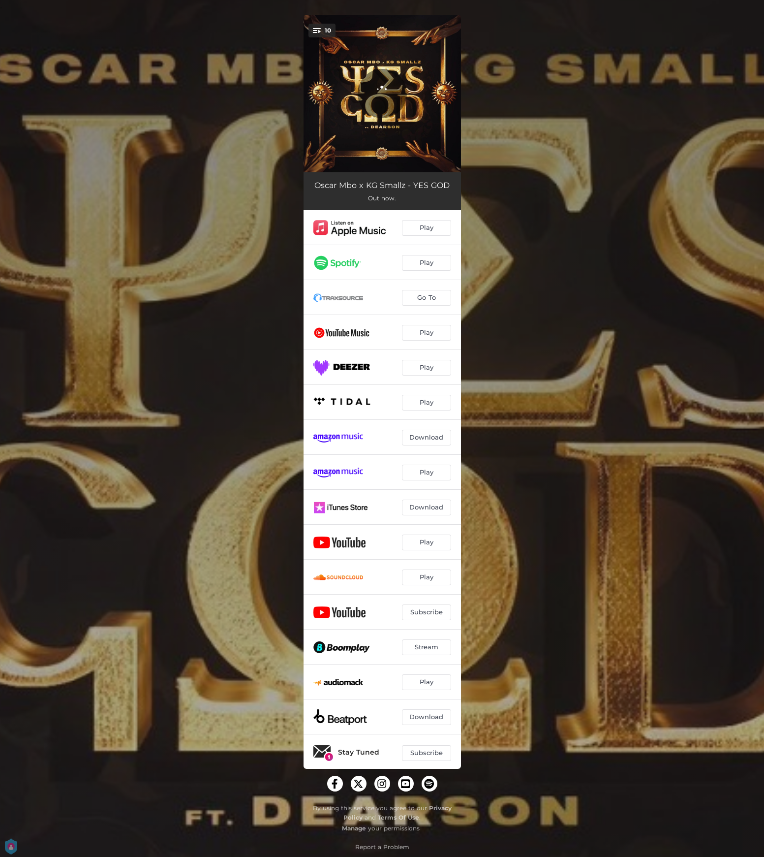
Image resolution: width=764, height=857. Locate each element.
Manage (354, 828)
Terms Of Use (398, 817)
